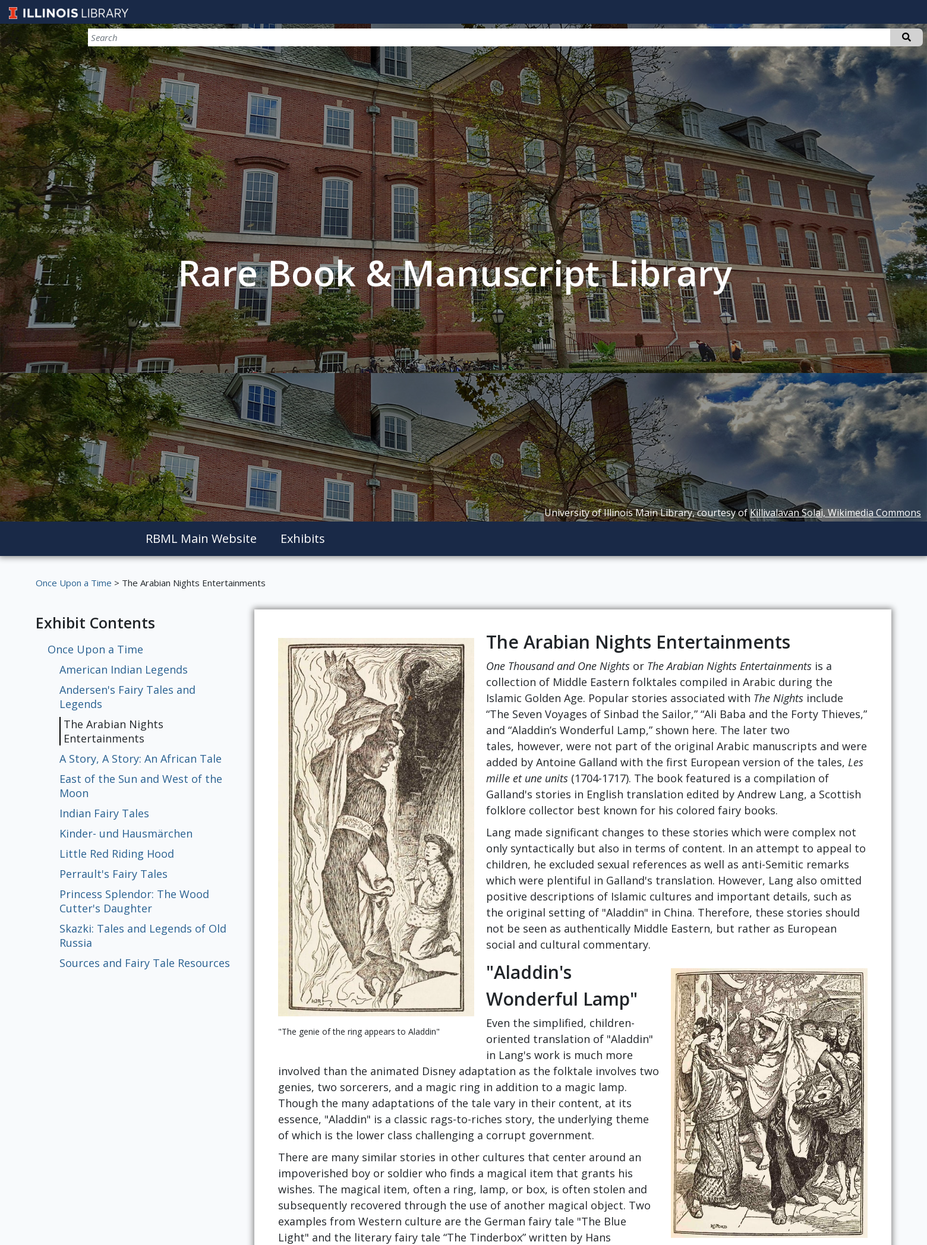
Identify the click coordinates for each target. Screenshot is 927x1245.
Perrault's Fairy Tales (113, 874)
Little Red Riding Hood (116, 853)
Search (906, 37)
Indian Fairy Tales (104, 813)
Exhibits (302, 538)
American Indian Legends (123, 669)
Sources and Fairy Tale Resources (144, 963)
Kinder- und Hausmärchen (126, 833)
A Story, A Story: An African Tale (140, 758)
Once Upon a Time (74, 583)
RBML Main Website (201, 538)
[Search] (860, 37)
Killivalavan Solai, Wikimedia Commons (835, 512)
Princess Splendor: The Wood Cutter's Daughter (134, 901)
